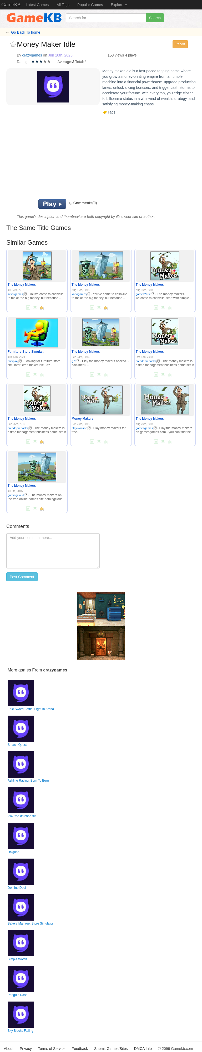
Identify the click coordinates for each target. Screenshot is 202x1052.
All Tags (63, 5)
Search (155, 18)
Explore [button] (119, 5)
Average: (64, 62)
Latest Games (37, 5)
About (8, 1048)
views (119, 55)
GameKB (11, 4)
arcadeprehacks (148, 361)
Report (180, 44)
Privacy (26, 1048)
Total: (79, 62)
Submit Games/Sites (111, 1048)
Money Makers (82, 418)
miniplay (15, 361)
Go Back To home (25, 32)
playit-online (81, 428)
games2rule (145, 294)
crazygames (32, 55)
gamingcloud (17, 495)
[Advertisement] (82, 157)
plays (132, 55)
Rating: (22, 62)
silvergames (17, 294)
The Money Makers (22, 284)
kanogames (81, 294)
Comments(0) (83, 203)
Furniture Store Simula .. (26, 351)
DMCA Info (143, 1048)
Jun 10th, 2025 (60, 55)
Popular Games (90, 5)
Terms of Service (51, 1048)
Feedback (80, 1048)
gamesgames (146, 428)
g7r (75, 361)
